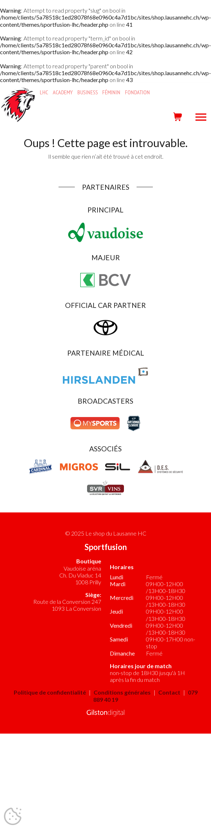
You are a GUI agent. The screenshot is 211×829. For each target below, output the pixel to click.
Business (87, 92)
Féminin (111, 92)
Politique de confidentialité (50, 692)
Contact (169, 692)
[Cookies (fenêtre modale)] (12, 816)
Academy (63, 92)
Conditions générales (122, 692)
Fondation (137, 92)
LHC (44, 92)
